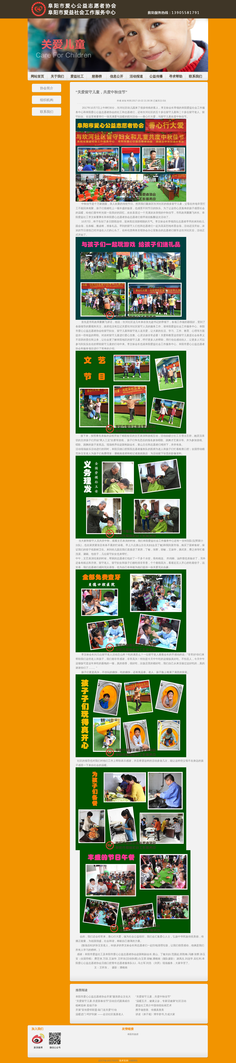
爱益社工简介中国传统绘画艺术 (154, 1005)
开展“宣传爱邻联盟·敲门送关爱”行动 (96, 1009)
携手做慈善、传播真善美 (150, 1009)
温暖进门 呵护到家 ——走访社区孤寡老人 (100, 1014)
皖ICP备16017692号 (108, 1060)
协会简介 (46, 88)
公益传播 (156, 76)
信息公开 (116, 76)
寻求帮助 (175, 76)
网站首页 (37, 76)
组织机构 (46, 100)
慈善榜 (97, 76)
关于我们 (57, 76)
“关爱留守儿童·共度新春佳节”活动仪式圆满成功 (103, 1000)
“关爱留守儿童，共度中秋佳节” (153, 996)
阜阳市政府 (132, 1034)
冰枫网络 (133, 1060)
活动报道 (136, 76)
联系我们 (195, 76)
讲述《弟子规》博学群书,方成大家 (155, 1014)
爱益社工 (77, 76)
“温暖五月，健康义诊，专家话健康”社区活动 (161, 1000)
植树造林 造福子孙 (86, 1005)
